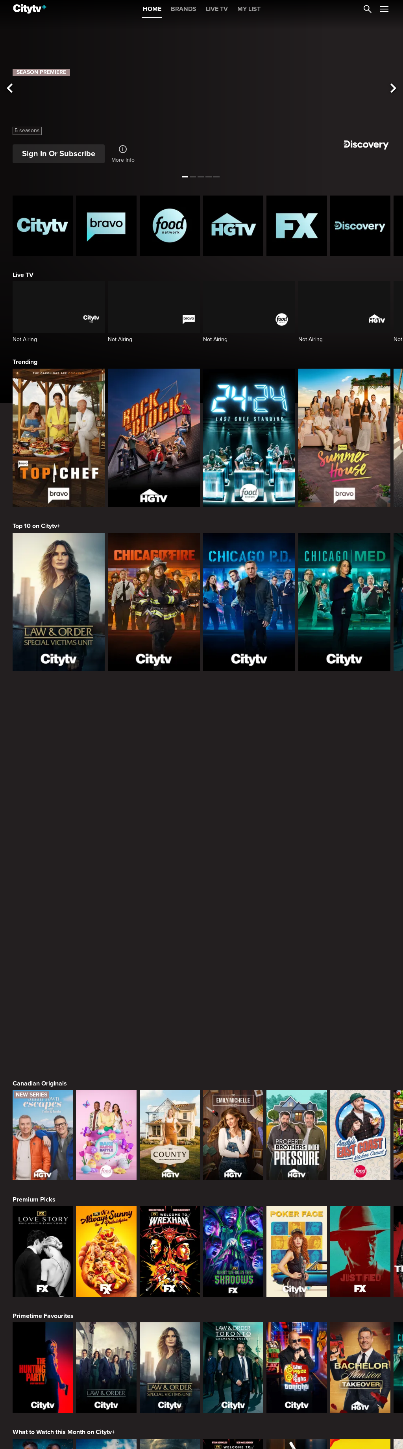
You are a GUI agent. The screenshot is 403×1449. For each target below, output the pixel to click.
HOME (152, 9)
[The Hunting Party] (43, 1116)
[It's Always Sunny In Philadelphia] (106, 999)
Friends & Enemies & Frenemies (58, 1297)
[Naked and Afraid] (43, 1232)
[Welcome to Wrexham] (170, 999)
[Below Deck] (106, 1348)
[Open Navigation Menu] (384, 9)
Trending (25, 362)
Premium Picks (34, 948)
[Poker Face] (296, 999)
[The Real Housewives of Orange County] (360, 1348)
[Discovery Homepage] (360, 226)
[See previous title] (9, 88)
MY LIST (249, 9)
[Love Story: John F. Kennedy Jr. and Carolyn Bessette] (43, 999)
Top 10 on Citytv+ (36, 526)
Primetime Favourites (43, 1064)
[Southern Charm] (233, 1348)
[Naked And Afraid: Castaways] (106, 1232)
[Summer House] (344, 438)
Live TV (23, 275)
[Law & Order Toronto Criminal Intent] (233, 1116)
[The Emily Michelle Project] (233, 883)
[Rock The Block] (154, 438)
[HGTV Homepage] (233, 226)
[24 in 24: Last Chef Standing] (249, 438)
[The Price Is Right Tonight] (296, 1116)
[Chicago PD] (249, 602)
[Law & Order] (106, 1116)
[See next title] (393, 88)
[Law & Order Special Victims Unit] (59, 602)
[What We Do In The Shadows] (233, 999)
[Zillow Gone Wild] (360, 1232)
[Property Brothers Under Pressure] (296, 883)
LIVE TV (217, 9)
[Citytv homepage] (43, 226)
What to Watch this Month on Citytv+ (64, 1180)
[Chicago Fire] (154, 602)
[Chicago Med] (344, 602)
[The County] (170, 883)
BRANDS (183, 9)
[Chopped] (296, 1232)
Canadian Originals (40, 832)
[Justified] (360, 999)
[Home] (30, 9)
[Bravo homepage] (106, 226)
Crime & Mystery (36, 1413)
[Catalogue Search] (367, 9)
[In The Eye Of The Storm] (170, 1232)
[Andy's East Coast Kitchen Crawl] (360, 883)
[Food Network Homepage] (170, 226)
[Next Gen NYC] (170, 1348)
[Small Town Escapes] (43, 883)
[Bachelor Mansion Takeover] (360, 1116)
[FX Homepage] (296, 226)
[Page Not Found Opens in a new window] (201, 749)
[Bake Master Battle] (106, 883)
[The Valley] (43, 1348)
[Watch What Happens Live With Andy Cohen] (296, 1348)
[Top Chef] (59, 438)
